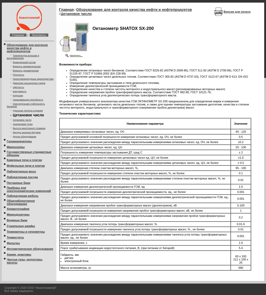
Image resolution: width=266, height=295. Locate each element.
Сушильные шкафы (21, 225)
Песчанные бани (18, 182)
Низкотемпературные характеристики (33, 79)
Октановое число (22, 120)
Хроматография (18, 208)
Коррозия (18, 95)
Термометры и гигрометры (26, 231)
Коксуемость (19, 91)
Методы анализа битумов (27, 132)
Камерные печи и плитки (24, 160)
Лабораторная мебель (22, 195)
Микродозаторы (18, 214)
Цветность (18, 87)
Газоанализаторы (19, 141)
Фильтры (13, 243)
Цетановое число (76, 14)
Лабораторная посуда (22, 177)
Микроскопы (16, 147)
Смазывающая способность (28, 99)
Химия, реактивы (19, 254)
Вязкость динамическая (25, 70)
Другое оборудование (24, 136)
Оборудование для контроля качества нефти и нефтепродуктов (27, 48)
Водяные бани (17, 220)
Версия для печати (237, 11)
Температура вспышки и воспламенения (23, 56)
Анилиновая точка (22, 124)
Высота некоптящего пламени (29, 128)
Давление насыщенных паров (29, 83)
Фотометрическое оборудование (30, 248)
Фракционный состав (24, 62)
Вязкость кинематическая (27, 66)
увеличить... (76, 55)
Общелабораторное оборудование (21, 202)
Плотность (18, 74)
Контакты (39, 35)
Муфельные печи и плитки (26, 165)
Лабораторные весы (21, 171)
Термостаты (15, 237)
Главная (18, 35)
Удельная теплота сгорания (28, 110)
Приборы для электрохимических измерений (29, 189)
